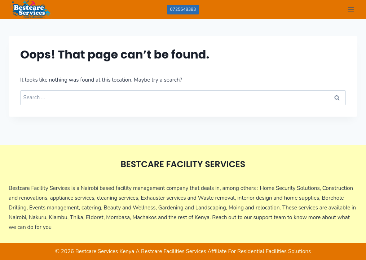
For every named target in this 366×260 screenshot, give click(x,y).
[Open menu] (350, 9)
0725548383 (183, 9)
